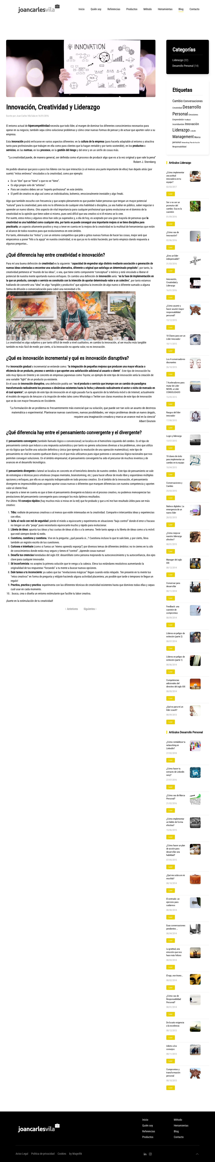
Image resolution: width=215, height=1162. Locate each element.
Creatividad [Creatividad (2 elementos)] (177, 108)
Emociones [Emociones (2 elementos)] (193, 114)
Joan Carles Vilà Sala (25, 115)
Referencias (114, 9)
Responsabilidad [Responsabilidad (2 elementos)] (179, 146)
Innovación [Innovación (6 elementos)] (192, 124)
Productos (131, 9)
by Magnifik (75, 1153)
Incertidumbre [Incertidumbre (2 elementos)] (178, 124)
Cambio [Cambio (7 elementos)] (177, 101)
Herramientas (181, 1125)
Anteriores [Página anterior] (71, 609)
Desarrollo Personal (182, 65)
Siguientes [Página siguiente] (90, 609)
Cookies (62, 1153)
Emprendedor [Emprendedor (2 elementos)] (178, 119)
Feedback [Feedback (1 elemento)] (188, 120)
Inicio (82, 9)
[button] (197, 1154)
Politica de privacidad (43, 1153)
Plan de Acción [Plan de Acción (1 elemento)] (195, 143)
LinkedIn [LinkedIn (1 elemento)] (193, 131)
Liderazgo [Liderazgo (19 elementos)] (181, 130)
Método (147, 9)
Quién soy (96, 9)
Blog (181, 9)
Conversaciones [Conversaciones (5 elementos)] (193, 101)
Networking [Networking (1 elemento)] (185, 143)
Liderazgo (177, 60)
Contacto (194, 9)
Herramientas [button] (165, 9)
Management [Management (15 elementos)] (183, 136)
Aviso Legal (22, 1153)
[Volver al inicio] (39, 9)
